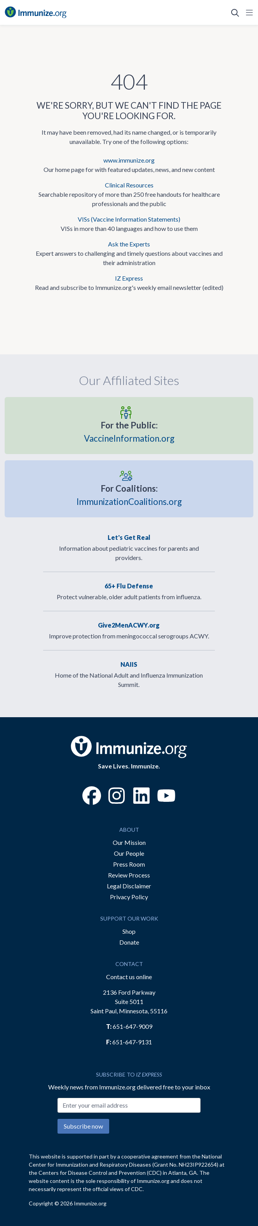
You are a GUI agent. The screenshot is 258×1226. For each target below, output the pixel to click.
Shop (129, 931)
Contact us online (129, 976)
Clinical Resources (129, 185)
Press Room (129, 864)
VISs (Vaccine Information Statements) (129, 219)
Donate (129, 942)
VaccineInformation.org (129, 431)
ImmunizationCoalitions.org (129, 494)
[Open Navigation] (247, 12)
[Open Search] (235, 12)
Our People (129, 853)
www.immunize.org (129, 160)
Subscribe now (83, 1126)
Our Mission (129, 842)
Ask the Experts (129, 244)
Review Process (129, 875)
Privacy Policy (129, 896)
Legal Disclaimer (129, 886)
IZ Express (129, 278)
